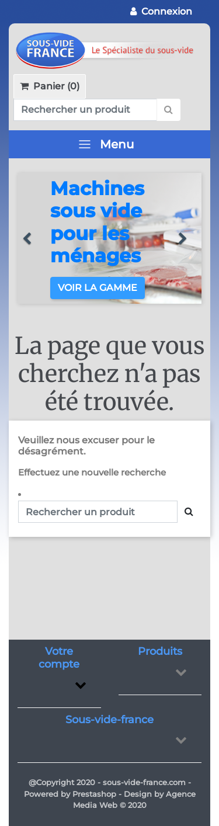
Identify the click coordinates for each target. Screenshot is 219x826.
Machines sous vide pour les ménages (97, 222)
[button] (32, 238)
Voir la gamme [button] (97, 287)
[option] (109, 238)
